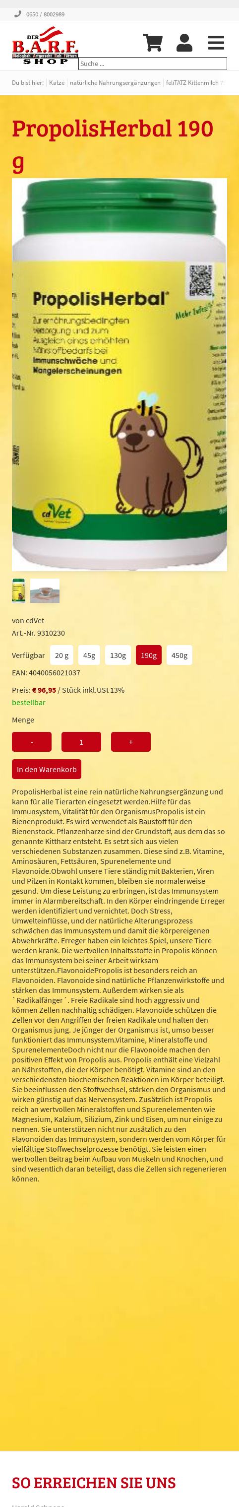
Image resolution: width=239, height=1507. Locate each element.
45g (89, 655)
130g (118, 655)
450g (179, 655)
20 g (61, 655)
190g (149, 655)
